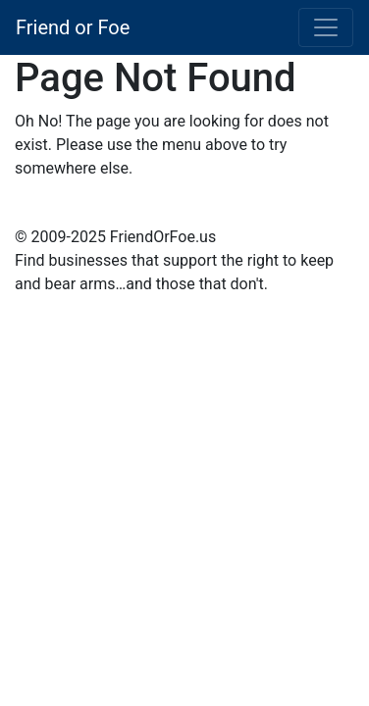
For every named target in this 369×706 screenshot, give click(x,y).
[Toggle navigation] (325, 27)
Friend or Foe (73, 27)
